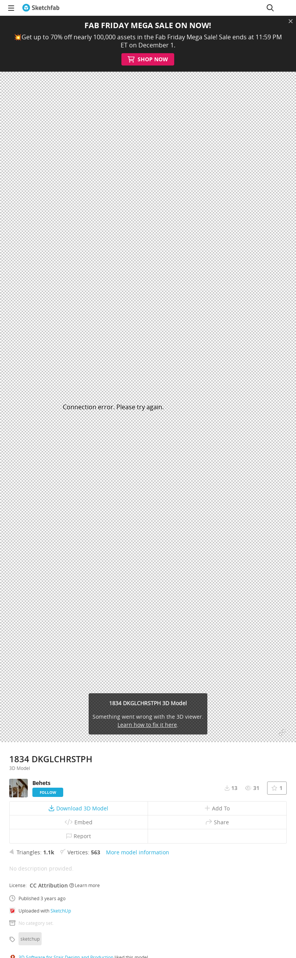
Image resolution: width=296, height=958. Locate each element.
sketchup (30, 939)
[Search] (270, 7)
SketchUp (60, 911)
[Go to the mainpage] (40, 8)
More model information (137, 852)
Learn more (84, 885)
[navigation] (11, 7)
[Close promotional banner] (290, 21)
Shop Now (148, 59)
